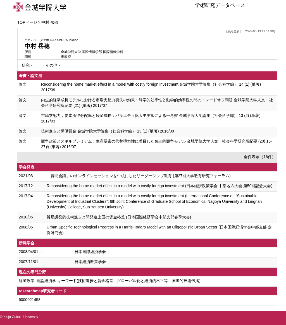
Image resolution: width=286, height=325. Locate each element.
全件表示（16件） (260, 157)
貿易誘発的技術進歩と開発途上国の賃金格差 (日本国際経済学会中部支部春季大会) (119, 217)
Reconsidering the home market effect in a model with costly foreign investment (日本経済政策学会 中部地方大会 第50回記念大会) (159, 186)
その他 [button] (51, 65)
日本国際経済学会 (90, 251)
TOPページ (27, 22)
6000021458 (29, 299)
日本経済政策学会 (90, 261)
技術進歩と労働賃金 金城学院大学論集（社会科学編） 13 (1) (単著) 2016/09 (107, 131)
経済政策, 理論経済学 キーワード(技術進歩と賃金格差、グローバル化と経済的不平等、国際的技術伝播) (110, 280)
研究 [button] (26, 65)
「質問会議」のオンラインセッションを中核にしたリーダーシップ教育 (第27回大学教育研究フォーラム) (139, 176)
